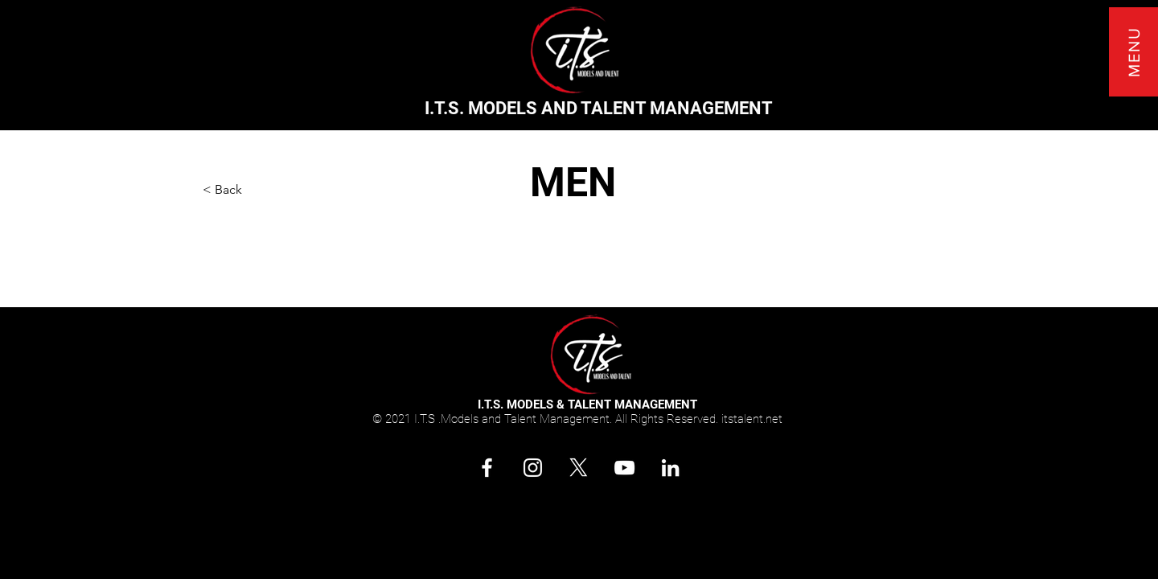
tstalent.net (753, 419)
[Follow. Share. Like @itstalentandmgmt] (486, 467)
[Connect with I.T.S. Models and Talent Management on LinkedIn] (670, 467)
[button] (1133, 51)
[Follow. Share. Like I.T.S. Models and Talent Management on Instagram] (532, 467)
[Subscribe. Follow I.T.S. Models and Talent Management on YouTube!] (624, 467)
